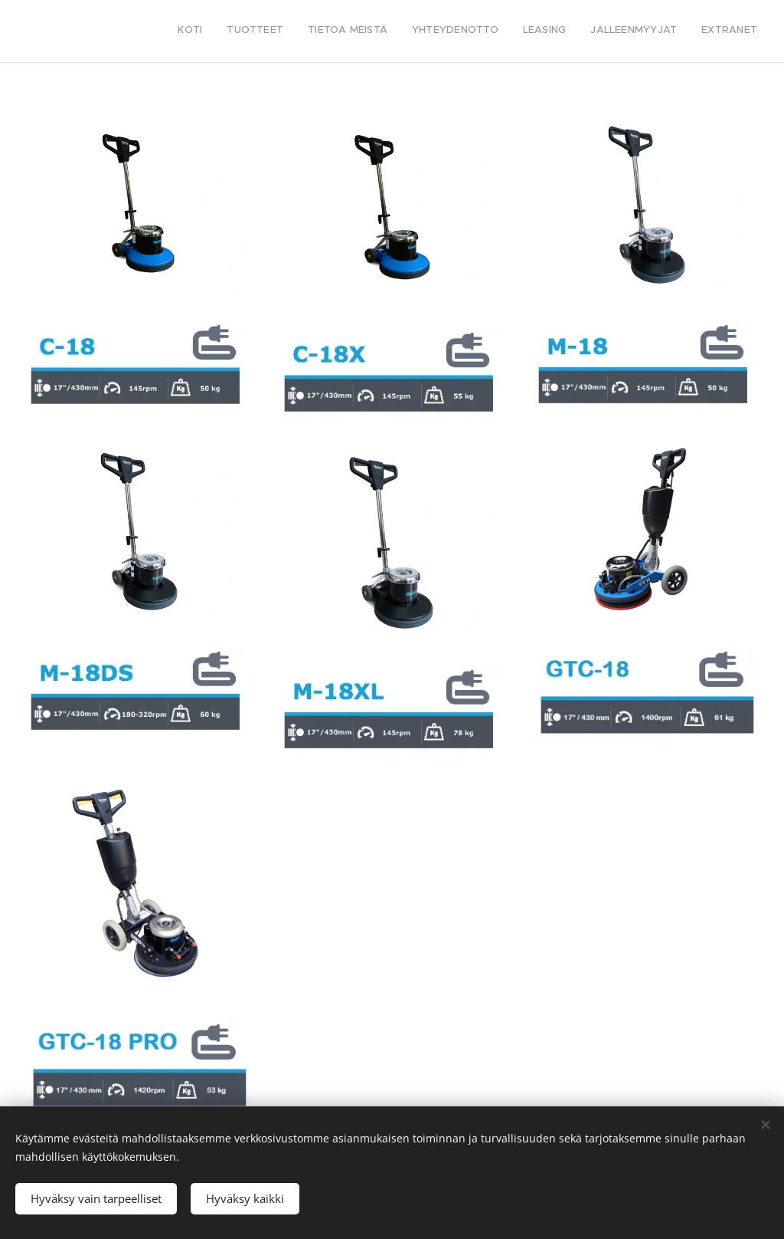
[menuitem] (614, 31)
